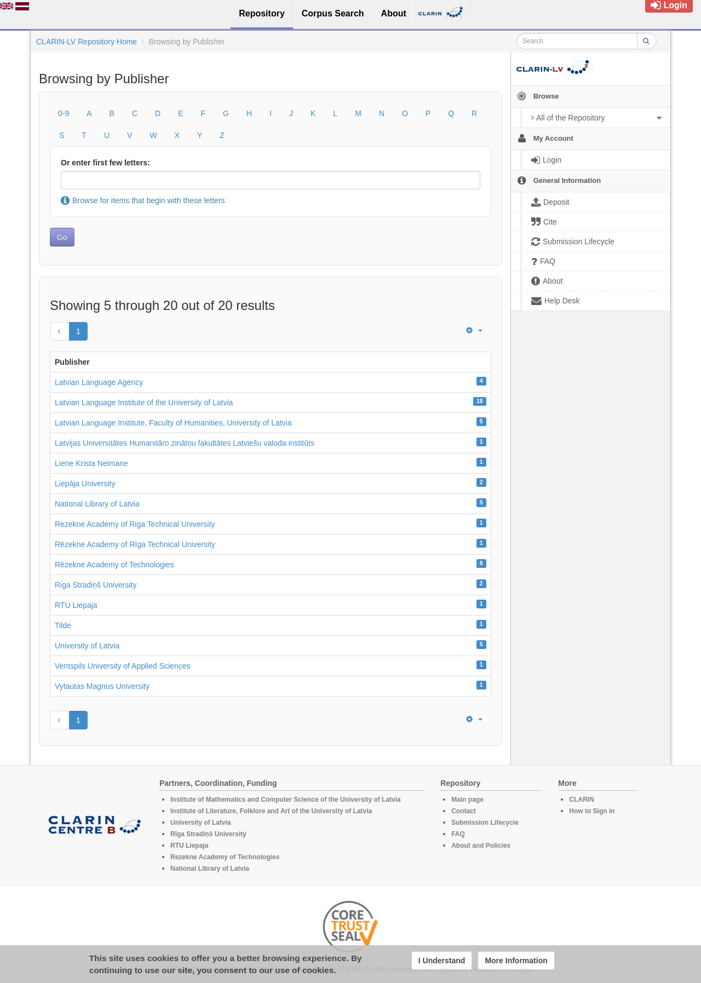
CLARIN (581, 799)
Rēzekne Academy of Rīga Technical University (135, 544)
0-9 (63, 113)
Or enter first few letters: (105, 162)
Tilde (63, 625)
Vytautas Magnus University (102, 686)
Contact (463, 811)
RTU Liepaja (76, 605)
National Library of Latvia (97, 503)
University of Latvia (87, 645)
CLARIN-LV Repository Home (86, 41)
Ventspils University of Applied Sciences (122, 666)
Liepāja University (85, 483)
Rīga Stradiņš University (208, 834)
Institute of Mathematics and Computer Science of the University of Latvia (285, 799)
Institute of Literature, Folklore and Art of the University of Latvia (271, 811)
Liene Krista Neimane (91, 463)
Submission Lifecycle (485, 822)
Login (669, 5)
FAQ (458, 834)
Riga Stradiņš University (95, 584)
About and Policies (480, 845)
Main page (467, 799)
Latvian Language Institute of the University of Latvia (144, 402)
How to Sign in (591, 811)
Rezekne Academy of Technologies (224, 857)
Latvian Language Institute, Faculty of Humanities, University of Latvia (173, 422)
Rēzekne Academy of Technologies (114, 564)
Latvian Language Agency (99, 382)
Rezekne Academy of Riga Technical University (135, 524)
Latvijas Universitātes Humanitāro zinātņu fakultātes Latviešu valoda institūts (184, 443)
